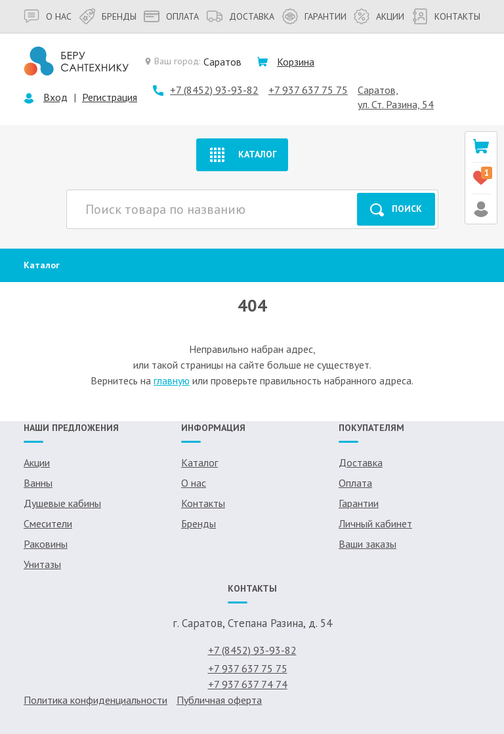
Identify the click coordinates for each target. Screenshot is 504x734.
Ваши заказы (367, 543)
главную (172, 380)
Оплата (171, 16)
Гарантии (314, 16)
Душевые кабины (62, 503)
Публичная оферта (219, 699)
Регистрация (109, 97)
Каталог (241, 155)
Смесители (48, 523)
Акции (379, 16)
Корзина (295, 61)
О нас (48, 16)
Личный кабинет (375, 523)
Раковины (46, 543)
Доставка (240, 16)
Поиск (396, 209)
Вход (55, 97)
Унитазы (42, 564)
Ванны (38, 482)
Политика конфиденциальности (95, 699)
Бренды (107, 16)
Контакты (446, 16)
